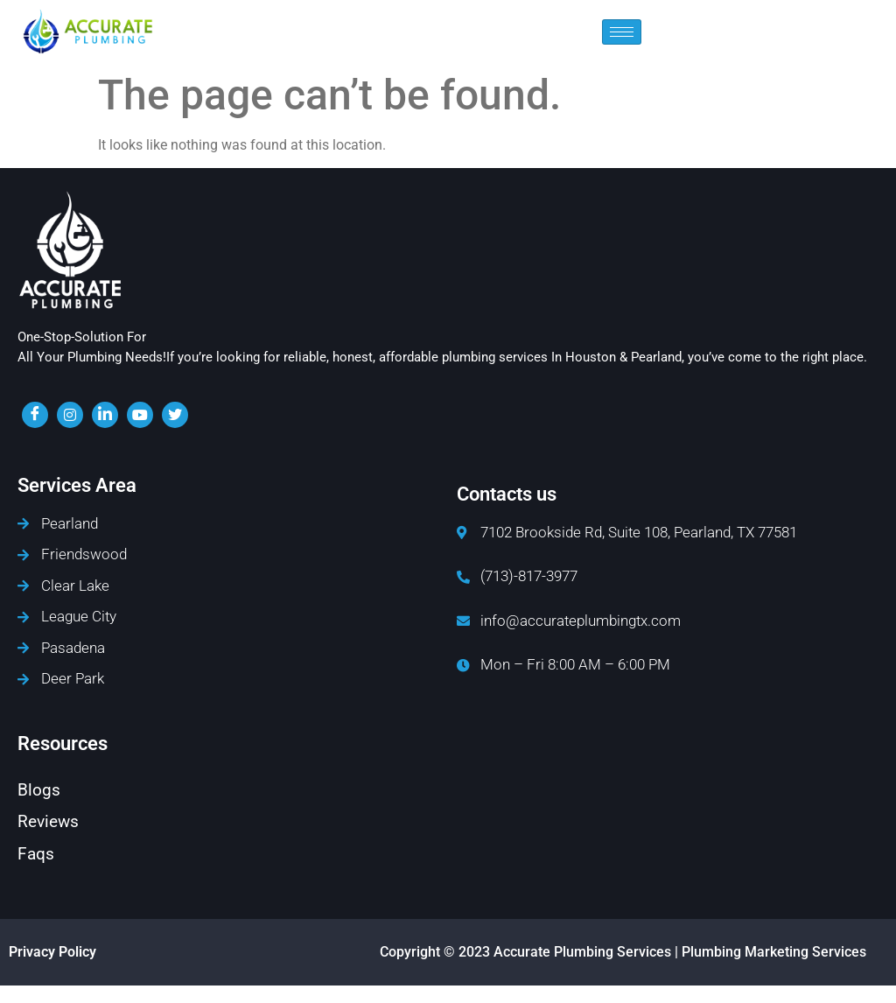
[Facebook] (35, 415)
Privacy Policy (52, 951)
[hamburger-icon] (621, 32)
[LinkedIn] (105, 415)
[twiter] (175, 415)
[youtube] (140, 415)
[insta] (70, 415)
